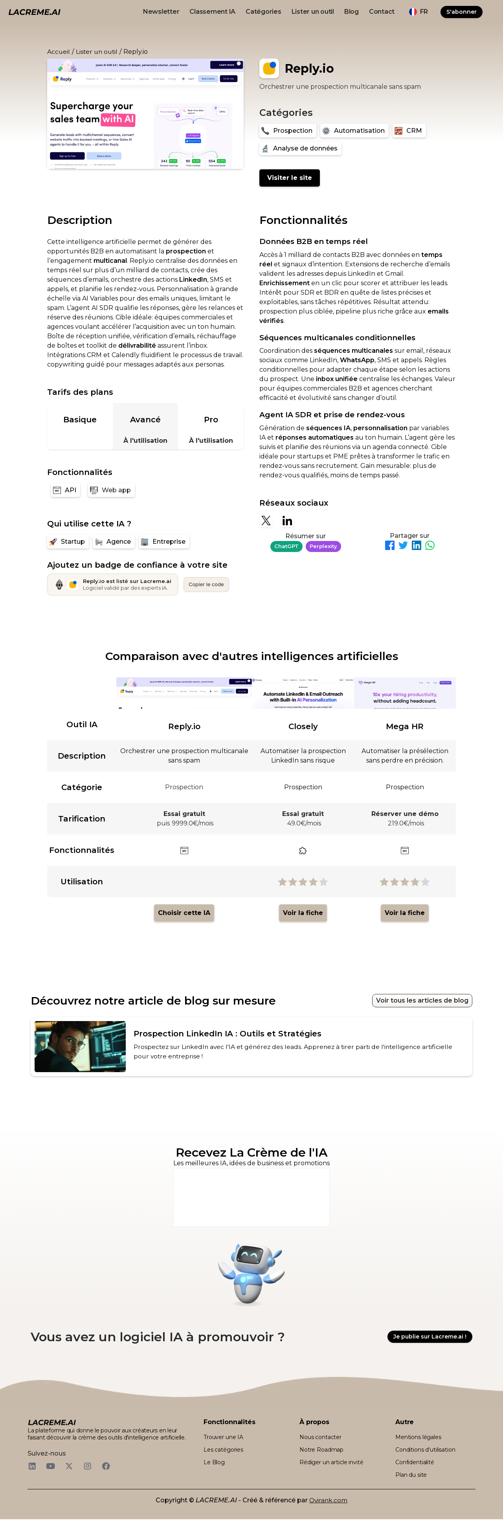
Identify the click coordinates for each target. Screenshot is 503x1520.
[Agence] (114, 541)
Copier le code (206, 584)
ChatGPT (286, 546)
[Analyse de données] (300, 148)
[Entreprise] (164, 541)
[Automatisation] (354, 131)
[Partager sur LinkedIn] (416, 547)
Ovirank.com (328, 1501)
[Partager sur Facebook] (390, 547)
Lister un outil (313, 11)
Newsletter (161, 11)
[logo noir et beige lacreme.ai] (34, 12)
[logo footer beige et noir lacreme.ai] (52, 1423)
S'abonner (461, 11)
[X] (266, 520)
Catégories (263, 11)
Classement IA (212, 11)
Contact (382, 11)
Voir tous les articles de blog (422, 1000)
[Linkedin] (287, 520)
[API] (65, 490)
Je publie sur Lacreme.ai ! (429, 1337)
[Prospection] (287, 131)
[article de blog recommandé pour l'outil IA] (251, 1046)
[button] (418, 12)
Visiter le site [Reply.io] (289, 178)
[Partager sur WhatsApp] (430, 547)
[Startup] (68, 541)
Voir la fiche (303, 913)
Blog (351, 11)
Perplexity (323, 546)
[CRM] (409, 131)
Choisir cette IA (184, 913)
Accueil (58, 51)
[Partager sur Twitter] (403, 547)
